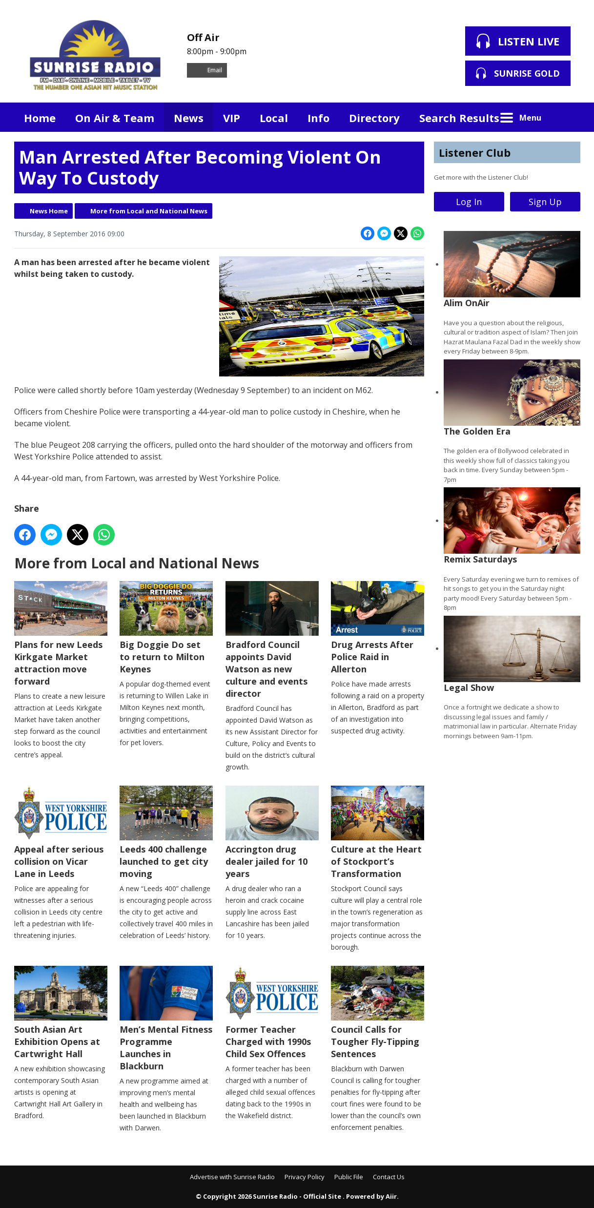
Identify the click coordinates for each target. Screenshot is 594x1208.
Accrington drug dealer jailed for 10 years (271, 832)
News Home (49, 211)
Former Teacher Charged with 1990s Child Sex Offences (271, 1013)
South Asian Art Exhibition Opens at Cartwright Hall (60, 1013)
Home (40, 117)
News (189, 117)
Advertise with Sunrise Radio (232, 1176)
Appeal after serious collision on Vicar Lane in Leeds (60, 832)
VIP (231, 117)
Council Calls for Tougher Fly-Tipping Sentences (377, 1013)
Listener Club (475, 152)
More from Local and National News (148, 211)
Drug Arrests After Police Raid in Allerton (377, 628)
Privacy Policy (305, 1176)
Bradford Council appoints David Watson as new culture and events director (271, 640)
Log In (469, 202)
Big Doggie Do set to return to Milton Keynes (166, 628)
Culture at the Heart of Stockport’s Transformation (377, 832)
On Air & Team (114, 117)
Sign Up (545, 202)
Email (207, 70)
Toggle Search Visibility (565, 117)
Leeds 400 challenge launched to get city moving (166, 832)
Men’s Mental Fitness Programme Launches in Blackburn (166, 1019)
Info (318, 117)
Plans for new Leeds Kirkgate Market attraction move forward (60, 634)
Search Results (459, 117)
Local (274, 117)
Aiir (391, 1196)
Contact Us (389, 1176)
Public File (348, 1176)
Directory (374, 117)
